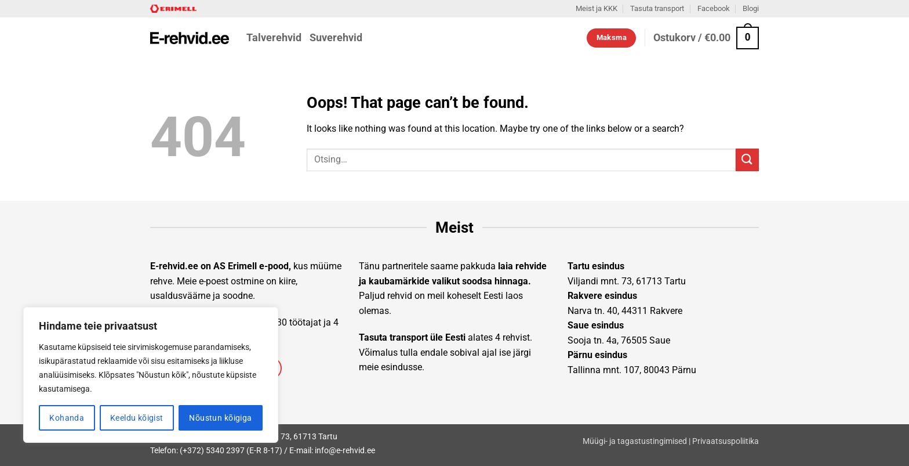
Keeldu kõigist (136, 417)
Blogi (751, 8)
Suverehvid (336, 38)
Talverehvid (273, 38)
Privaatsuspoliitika (725, 441)
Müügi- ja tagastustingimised (635, 441)
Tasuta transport (657, 8)
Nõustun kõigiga (220, 417)
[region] (150, 375)
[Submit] (747, 160)
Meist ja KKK (596, 8)
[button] (706, 38)
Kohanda (66, 417)
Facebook (713, 8)
